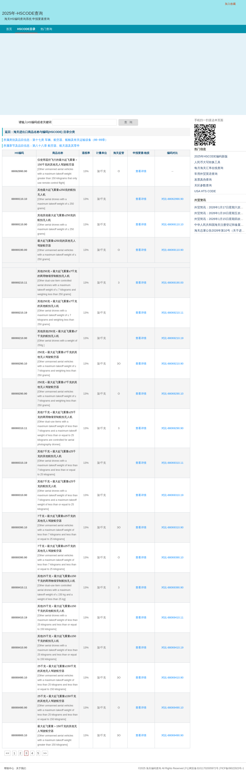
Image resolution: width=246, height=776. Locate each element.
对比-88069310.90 (172, 527)
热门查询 (46, 29)
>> (45, 753)
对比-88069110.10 (172, 224)
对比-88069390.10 (172, 557)
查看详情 (141, 171)
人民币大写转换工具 (207, 162)
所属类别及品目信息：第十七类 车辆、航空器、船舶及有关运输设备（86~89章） (56, 139)
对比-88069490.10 (172, 707)
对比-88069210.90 (172, 363)
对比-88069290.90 (172, 428)
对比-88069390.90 (172, 587)
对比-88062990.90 (172, 198)
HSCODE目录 (26, 29)
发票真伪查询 (203, 179)
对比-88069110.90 (172, 249)
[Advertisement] (39, 74)
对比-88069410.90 (172, 677)
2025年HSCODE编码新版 (211, 156)
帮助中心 (9, 768)
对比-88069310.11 (172, 462)
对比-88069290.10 (172, 393)
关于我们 (21, 768)
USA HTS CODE (205, 191)
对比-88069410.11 (172, 617)
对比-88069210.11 (172, 312)
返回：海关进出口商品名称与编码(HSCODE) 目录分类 (40, 132)
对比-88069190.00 (172, 282)
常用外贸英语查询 (205, 173)
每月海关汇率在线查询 (208, 168)
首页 (9, 29)
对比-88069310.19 (172, 495)
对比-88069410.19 (172, 647)
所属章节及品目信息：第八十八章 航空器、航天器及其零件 (42, 145)
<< (7, 753)
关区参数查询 (203, 185)
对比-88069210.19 (172, 338)
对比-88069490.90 (172, 735)
